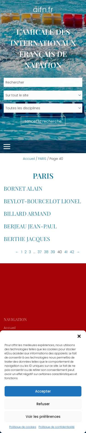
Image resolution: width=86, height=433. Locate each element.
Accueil (29, 158)
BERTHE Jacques (27, 238)
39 (53, 252)
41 (65, 252)
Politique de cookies (22, 427)
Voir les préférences (43, 416)
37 (40, 252)
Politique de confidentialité (57, 427)
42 (72, 252)
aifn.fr (43, 9)
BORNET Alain (23, 188)
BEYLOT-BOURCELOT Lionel (42, 201)
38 (46, 252)
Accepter (43, 391)
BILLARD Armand (27, 213)
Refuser (43, 403)
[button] (79, 336)
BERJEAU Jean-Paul (30, 226)
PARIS (42, 158)
